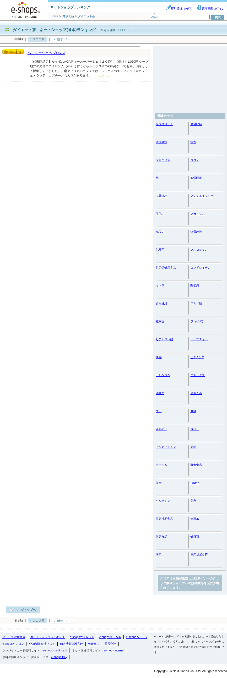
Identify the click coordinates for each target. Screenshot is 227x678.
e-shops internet (114, 650)
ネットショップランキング (47, 637)
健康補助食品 (164, 518)
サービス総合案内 (13, 637)
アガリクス (197, 213)
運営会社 (110, 643)
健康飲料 (196, 124)
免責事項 (93, 643)
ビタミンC (197, 357)
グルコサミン (199, 249)
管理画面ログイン (211, 8)
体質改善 (196, 231)
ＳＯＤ (194, 429)
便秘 (159, 357)
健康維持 (161, 142)
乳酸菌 (160, 249)
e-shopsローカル (110, 637)
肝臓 (193, 411)
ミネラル (161, 285)
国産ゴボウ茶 (199, 554)
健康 (159, 483)
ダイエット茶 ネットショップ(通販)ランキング (54, 30)
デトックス (197, 375)
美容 (193, 500)
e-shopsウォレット (82, 637)
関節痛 (194, 285)
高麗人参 (196, 393)
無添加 (194, 518)
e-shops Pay (59, 657)
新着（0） (63, 39)
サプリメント (164, 124)
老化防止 (161, 429)
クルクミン (163, 500)
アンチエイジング (201, 196)
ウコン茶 (161, 465)
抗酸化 (194, 483)
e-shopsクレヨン (13, 643)
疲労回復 (196, 178)
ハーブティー (199, 339)
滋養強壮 (161, 196)
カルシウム (163, 375)
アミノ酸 (196, 303)
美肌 (159, 213)
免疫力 (160, 231)
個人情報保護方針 (71, 643)
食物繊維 (161, 303)
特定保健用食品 (166, 267)
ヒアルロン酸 (164, 339)
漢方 (193, 142)
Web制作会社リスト (42, 643)
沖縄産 (160, 393)
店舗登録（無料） (180, 8)
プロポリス (163, 160)
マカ (159, 411)
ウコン (194, 160)
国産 (159, 554)
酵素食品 (196, 465)
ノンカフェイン (166, 447)
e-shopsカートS (136, 637)
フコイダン (197, 321)
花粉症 (160, 321)
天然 (193, 447)
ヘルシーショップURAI (46, 53)
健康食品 (161, 536)
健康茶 (194, 536)
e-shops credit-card (55, 650)
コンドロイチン (200, 267)
